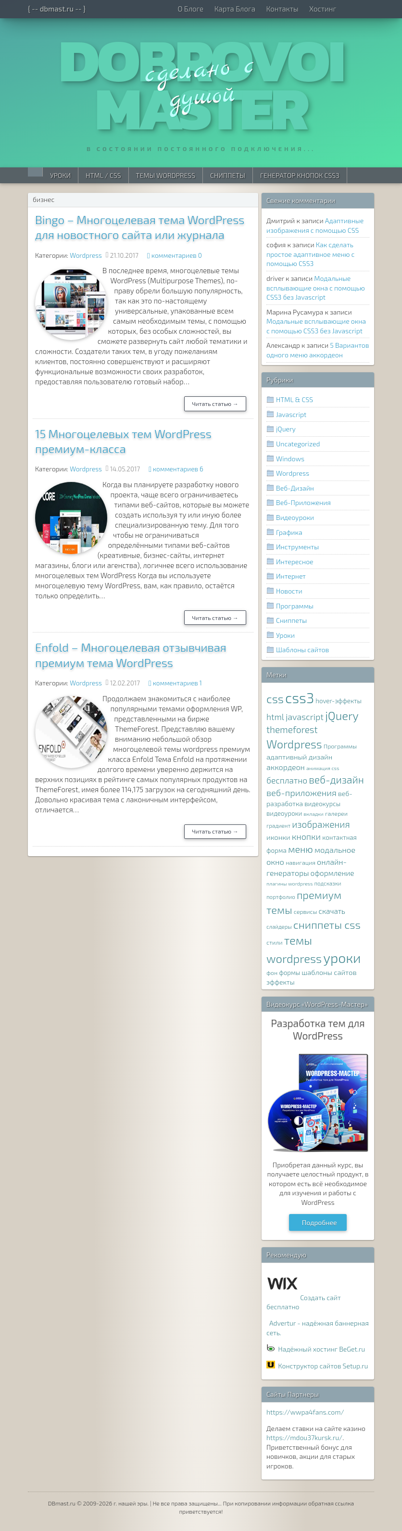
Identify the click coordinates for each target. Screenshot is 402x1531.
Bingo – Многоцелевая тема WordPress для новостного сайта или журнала (139, 227)
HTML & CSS (294, 399)
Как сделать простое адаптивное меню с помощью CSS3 (310, 253)
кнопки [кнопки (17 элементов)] (306, 836)
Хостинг (322, 8)
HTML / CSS (103, 175)
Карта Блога (234, 8)
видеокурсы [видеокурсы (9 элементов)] (322, 804)
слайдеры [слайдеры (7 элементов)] (279, 926)
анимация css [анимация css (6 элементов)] (322, 768)
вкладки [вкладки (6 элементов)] (314, 813)
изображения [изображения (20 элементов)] (321, 824)
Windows (290, 459)
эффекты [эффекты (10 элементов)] (280, 982)
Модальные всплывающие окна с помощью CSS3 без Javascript (315, 287)
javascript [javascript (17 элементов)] (305, 716)
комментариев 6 (178, 469)
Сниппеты (227, 175)
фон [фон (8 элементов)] (271, 972)
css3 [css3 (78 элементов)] (299, 697)
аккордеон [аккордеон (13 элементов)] (285, 767)
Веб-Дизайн (295, 488)
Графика (289, 532)
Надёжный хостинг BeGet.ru (321, 1349)
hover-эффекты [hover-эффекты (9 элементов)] (338, 701)
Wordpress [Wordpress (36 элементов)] (294, 744)
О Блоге (190, 8)
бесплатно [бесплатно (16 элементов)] (286, 780)
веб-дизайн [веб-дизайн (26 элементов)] (336, 779)
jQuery (286, 429)
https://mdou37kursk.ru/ (304, 1437)
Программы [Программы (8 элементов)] (340, 746)
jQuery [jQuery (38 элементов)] (342, 715)
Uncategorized (298, 444)
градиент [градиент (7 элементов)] (278, 825)
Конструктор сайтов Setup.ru (323, 1366)
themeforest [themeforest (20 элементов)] (291, 729)
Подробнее (319, 1222)
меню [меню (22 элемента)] (300, 849)
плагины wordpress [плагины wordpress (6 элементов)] (289, 883)
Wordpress (86, 255)
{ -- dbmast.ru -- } (57, 8)
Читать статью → (215, 403)
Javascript (291, 414)
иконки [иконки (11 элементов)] (278, 837)
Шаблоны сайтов (302, 649)
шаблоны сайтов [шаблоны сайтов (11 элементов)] (329, 972)
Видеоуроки (295, 517)
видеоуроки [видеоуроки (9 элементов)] (284, 813)
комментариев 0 (176, 255)
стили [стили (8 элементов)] (274, 942)
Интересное (295, 561)
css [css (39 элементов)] (275, 699)
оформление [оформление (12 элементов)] (332, 873)
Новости (289, 591)
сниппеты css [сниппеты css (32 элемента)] (327, 924)
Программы (295, 606)
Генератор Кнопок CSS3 (299, 175)
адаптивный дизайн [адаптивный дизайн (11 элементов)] (299, 756)
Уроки (60, 175)
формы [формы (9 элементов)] (289, 972)
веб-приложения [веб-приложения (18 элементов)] (301, 792)
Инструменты (297, 547)
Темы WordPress (165, 175)
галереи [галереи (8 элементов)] (336, 813)
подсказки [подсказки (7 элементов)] (327, 883)
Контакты (282, 8)
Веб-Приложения (303, 502)
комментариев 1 (177, 683)
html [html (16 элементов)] (275, 717)
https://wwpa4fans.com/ (305, 1412)
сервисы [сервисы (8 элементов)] (305, 911)
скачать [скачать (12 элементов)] (332, 911)
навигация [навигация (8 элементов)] (300, 862)
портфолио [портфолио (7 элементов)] (280, 896)
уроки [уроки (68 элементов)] (342, 957)
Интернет (291, 576)
